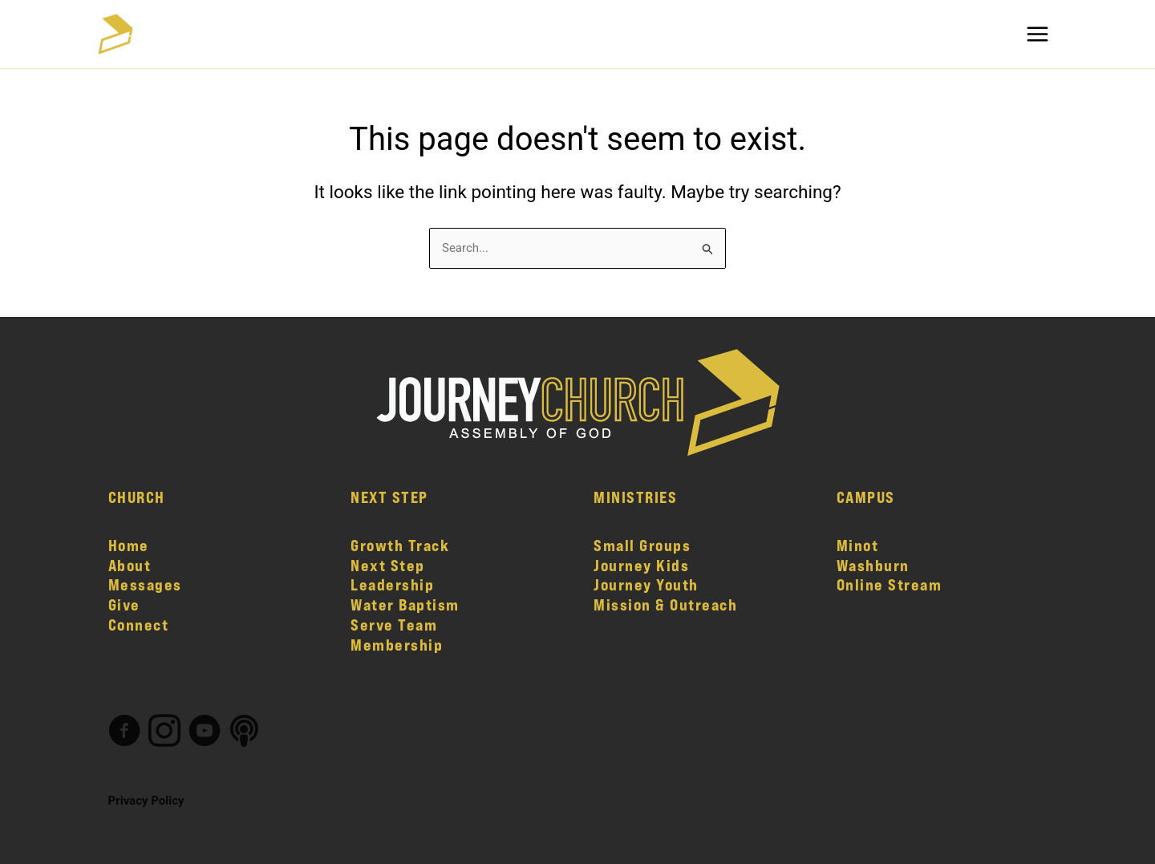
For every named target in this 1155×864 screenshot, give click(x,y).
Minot (858, 545)
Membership (397, 645)
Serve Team (394, 625)
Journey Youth (646, 584)
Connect (138, 625)
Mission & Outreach (665, 604)
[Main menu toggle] (1038, 34)
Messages (145, 584)
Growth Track (400, 545)
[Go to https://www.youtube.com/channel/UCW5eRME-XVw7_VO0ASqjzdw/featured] (204, 733)
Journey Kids (641, 565)
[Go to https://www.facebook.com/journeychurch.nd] (124, 733)
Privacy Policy (146, 800)
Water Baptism (405, 604)
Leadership (392, 584)
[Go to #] (245, 732)
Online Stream (889, 584)
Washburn (873, 565)
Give (124, 604)
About (130, 565)
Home (128, 545)
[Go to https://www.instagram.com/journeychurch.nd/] (164, 733)
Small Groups (642, 545)
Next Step (388, 565)
